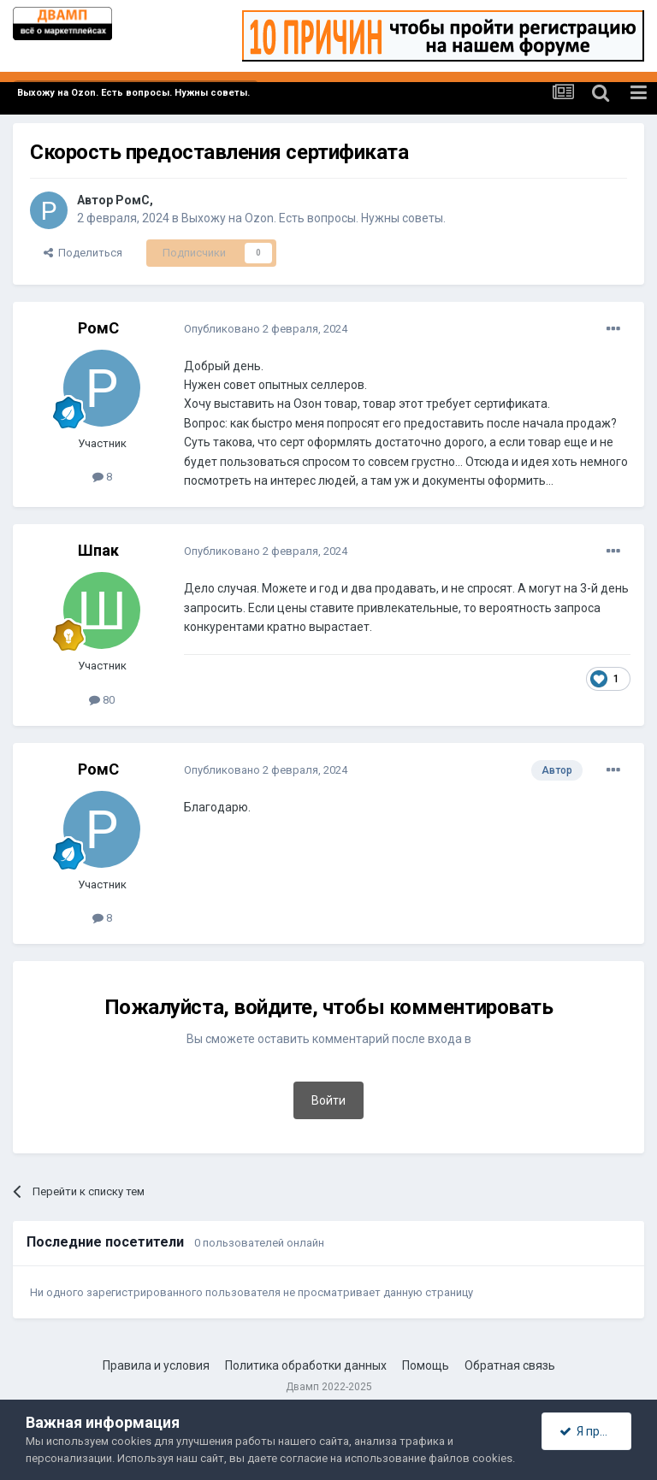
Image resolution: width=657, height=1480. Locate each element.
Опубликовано (265, 328)
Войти (328, 1100)
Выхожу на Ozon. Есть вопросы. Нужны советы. (313, 218)
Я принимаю (595, 1431)
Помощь (425, 1365)
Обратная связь (510, 1365)
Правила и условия (156, 1365)
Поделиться (83, 252)
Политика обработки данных (306, 1365)
